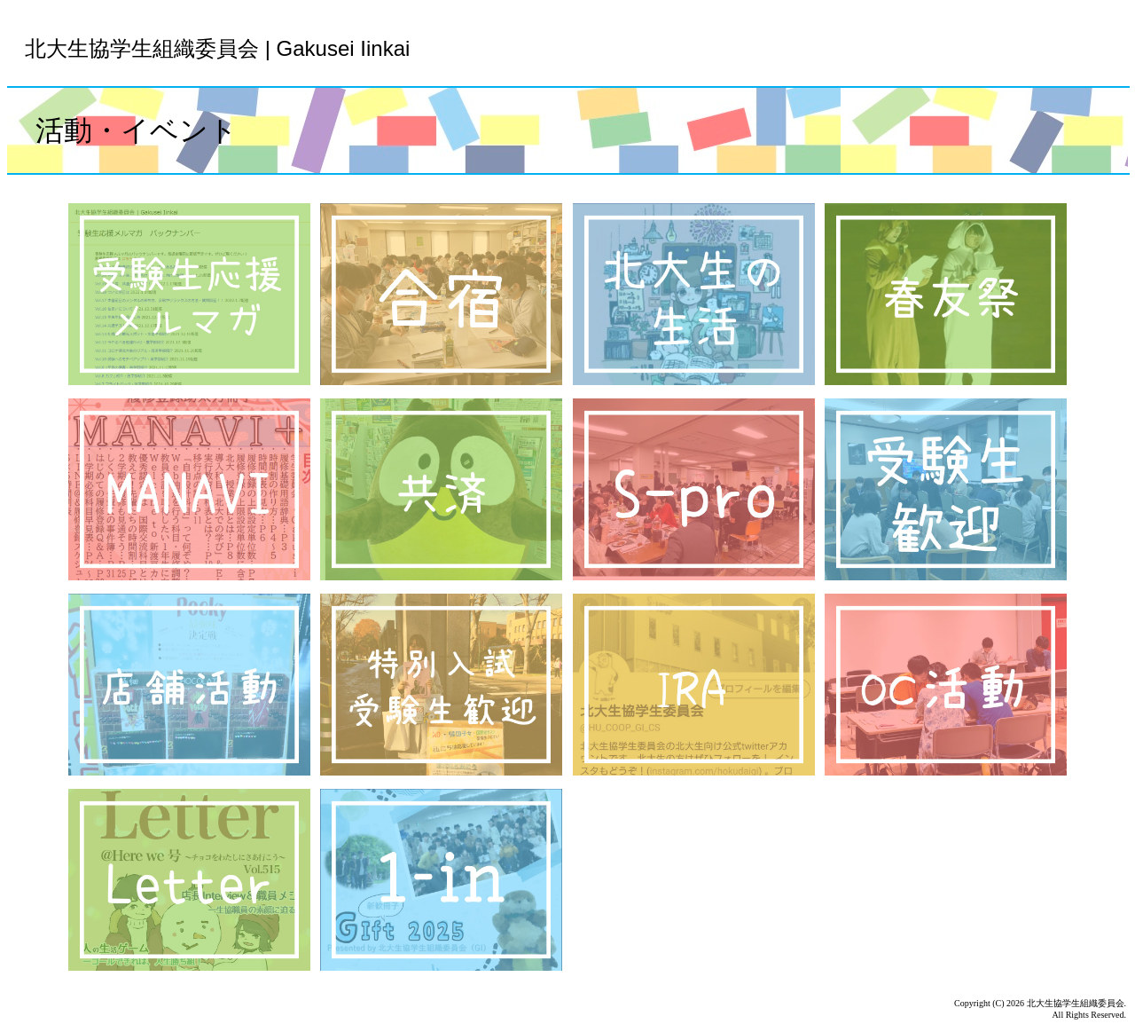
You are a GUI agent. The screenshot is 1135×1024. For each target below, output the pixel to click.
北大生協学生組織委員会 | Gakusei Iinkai (217, 48)
